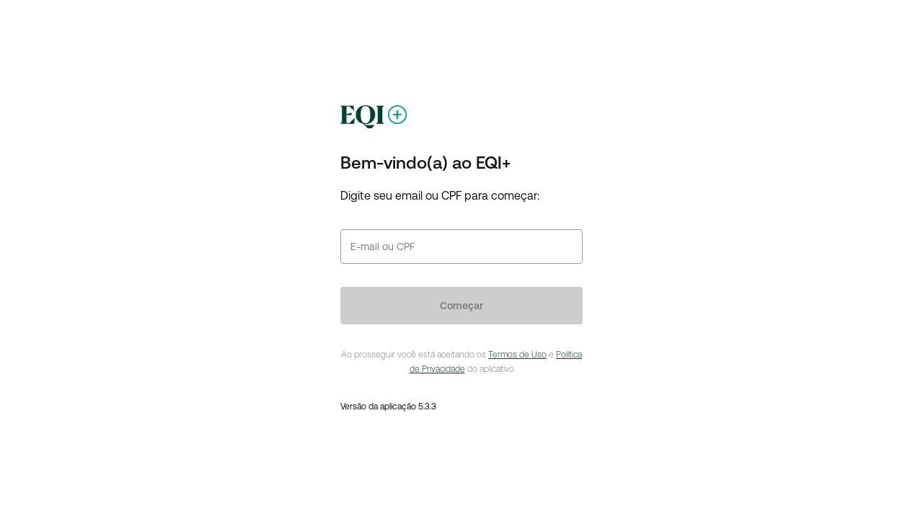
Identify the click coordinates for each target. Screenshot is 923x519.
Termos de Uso (517, 355)
